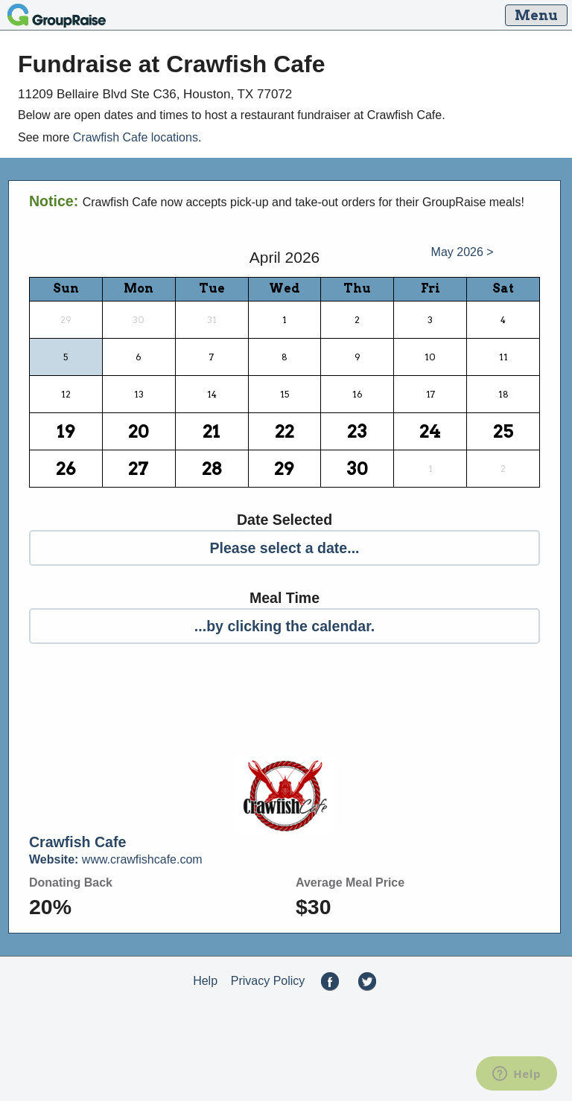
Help (205, 980)
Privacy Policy (268, 980)
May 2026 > (462, 252)
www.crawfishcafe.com (116, 859)
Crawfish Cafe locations (135, 137)
